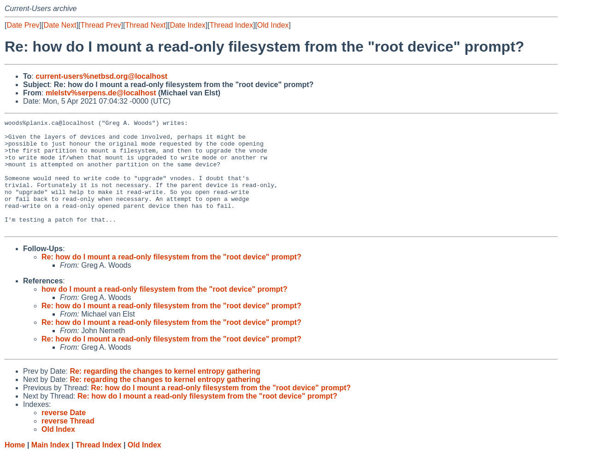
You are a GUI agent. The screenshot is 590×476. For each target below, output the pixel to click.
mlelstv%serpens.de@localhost (101, 93)
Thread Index (231, 25)
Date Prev (22, 25)
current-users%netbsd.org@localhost (101, 76)
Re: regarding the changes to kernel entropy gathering (165, 393)
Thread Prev (101, 25)
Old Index (273, 25)
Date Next (59, 25)
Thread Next (145, 25)
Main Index (50, 467)
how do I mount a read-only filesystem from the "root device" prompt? (164, 311)
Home (15, 467)
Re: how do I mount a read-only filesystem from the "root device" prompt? (171, 279)
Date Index (187, 25)
